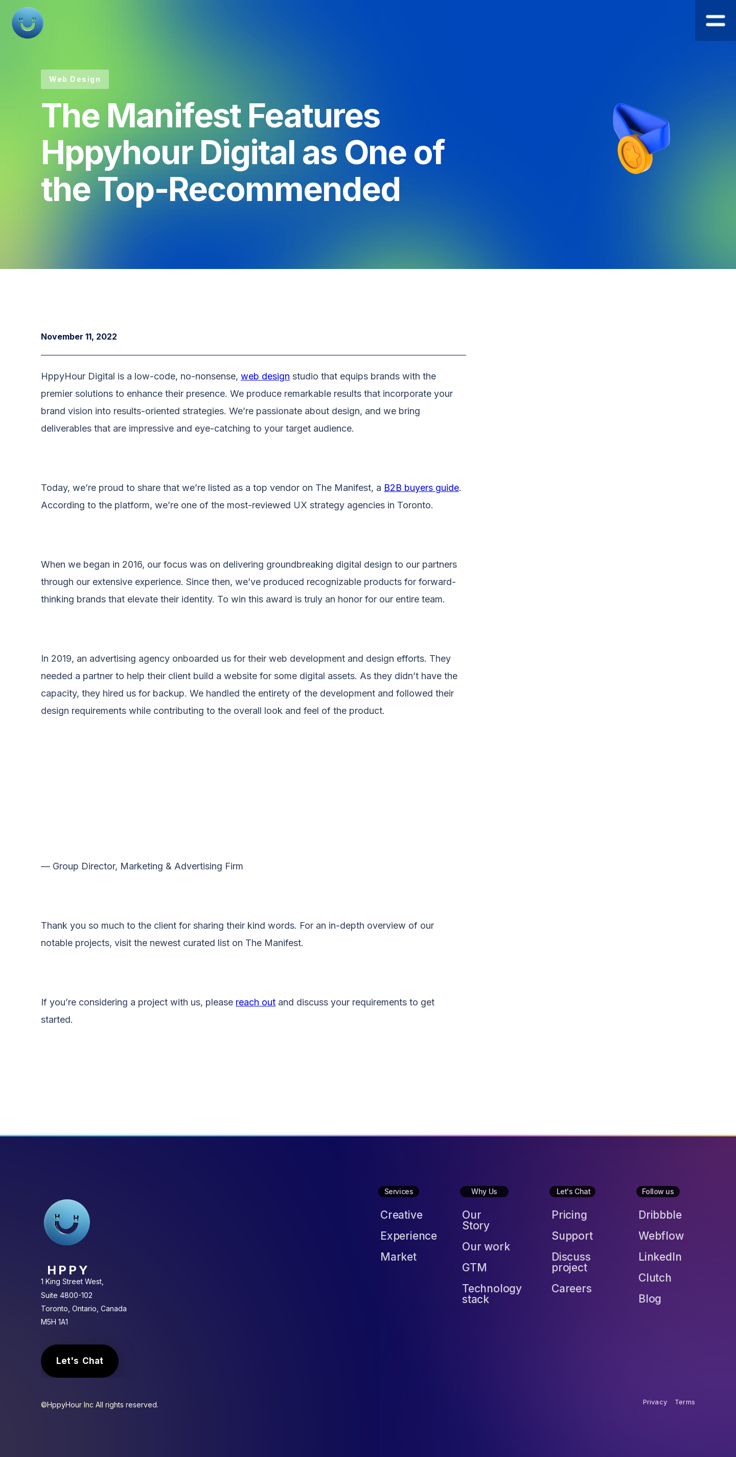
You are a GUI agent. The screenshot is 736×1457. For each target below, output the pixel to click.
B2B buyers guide (421, 487)
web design (265, 376)
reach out (255, 1002)
